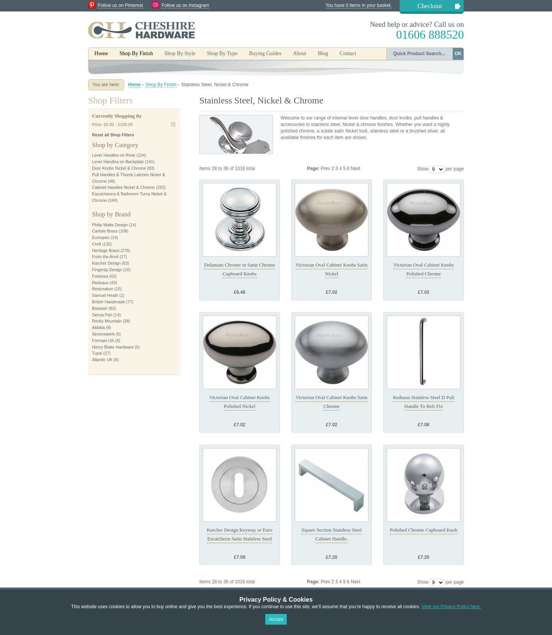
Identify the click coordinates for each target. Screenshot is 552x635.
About (299, 53)
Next (355, 168)
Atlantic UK (102, 359)
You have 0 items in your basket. (358, 5)
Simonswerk (103, 334)
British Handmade (108, 301)
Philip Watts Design (110, 225)
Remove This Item (173, 124)
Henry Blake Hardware (113, 347)
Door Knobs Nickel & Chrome (119, 168)
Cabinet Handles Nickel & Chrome (123, 187)
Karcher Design (106, 263)
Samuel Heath (105, 295)
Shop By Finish (160, 84)
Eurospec (101, 237)
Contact (348, 53)
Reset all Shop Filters (113, 135)
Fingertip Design (107, 269)
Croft (96, 244)
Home (101, 53)
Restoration (102, 288)
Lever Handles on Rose (113, 155)
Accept (276, 619)
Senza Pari (102, 315)
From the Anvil (105, 256)
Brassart (99, 308)
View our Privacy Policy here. (451, 606)
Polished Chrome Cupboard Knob (424, 530)
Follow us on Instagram (185, 5)
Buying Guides (265, 53)
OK (458, 53)
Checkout (429, 6)
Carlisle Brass (105, 231)
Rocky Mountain (107, 321)
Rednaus (100, 282)
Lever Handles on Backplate (118, 161)
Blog (323, 53)
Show (423, 169)
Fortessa (100, 276)
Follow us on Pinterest (120, 5)
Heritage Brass (105, 250)
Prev (326, 168)
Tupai (97, 353)
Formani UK (103, 340)
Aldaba (98, 327)
